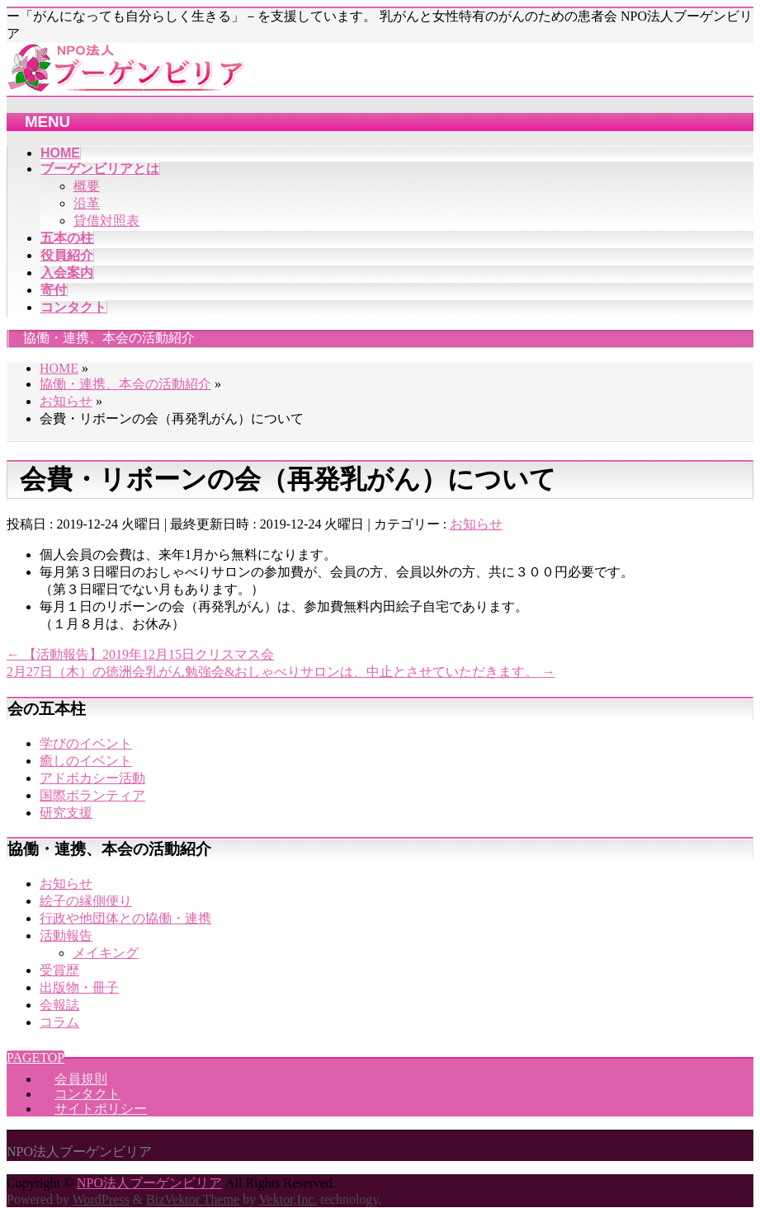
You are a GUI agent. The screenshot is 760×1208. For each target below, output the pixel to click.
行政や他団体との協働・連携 (125, 918)
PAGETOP (35, 1058)
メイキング (106, 953)
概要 (86, 186)
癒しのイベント (86, 761)
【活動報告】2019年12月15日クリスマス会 (140, 654)
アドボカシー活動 (92, 778)
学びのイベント (86, 743)
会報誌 (59, 1005)
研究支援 (66, 813)
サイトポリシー (100, 1109)
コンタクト (87, 1094)
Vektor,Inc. (288, 1199)
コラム (59, 1022)
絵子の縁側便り (86, 901)
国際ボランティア (92, 795)
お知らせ (476, 524)
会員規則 (80, 1079)
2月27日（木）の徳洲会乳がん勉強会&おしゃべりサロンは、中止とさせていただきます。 (281, 672)
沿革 (86, 203)
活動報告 (66, 935)
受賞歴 (59, 970)
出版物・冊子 (79, 987)
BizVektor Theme (192, 1199)
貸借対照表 (106, 221)
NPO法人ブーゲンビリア (149, 1183)
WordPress (101, 1199)
